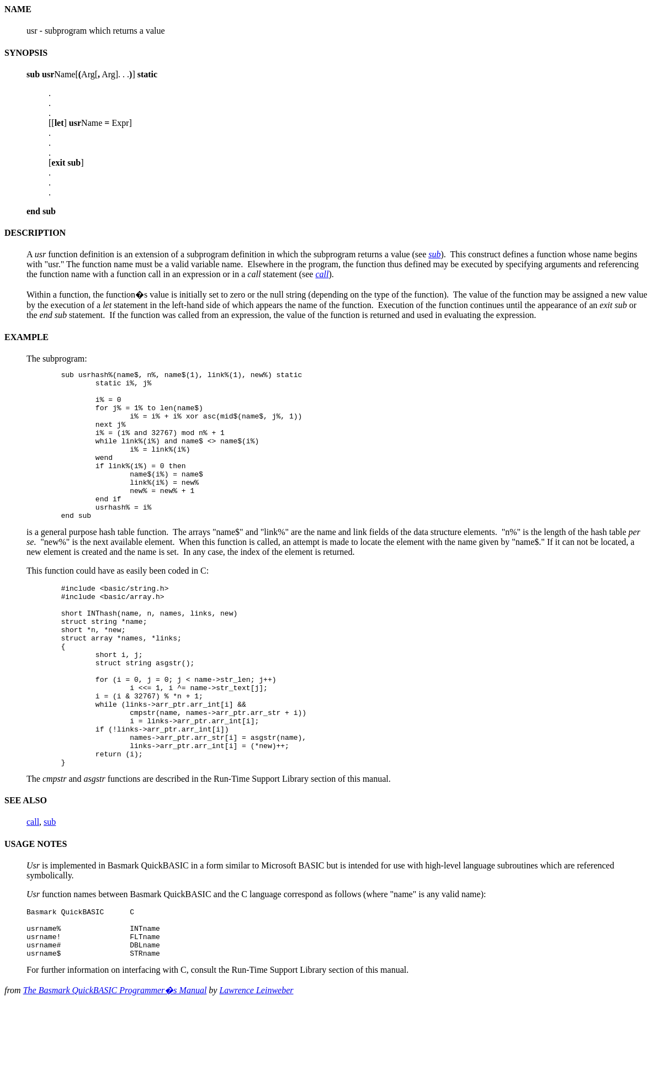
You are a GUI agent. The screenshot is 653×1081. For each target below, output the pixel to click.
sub (50, 888)
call (32, 888)
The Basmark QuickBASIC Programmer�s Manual (115, 1066)
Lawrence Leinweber (256, 1066)
